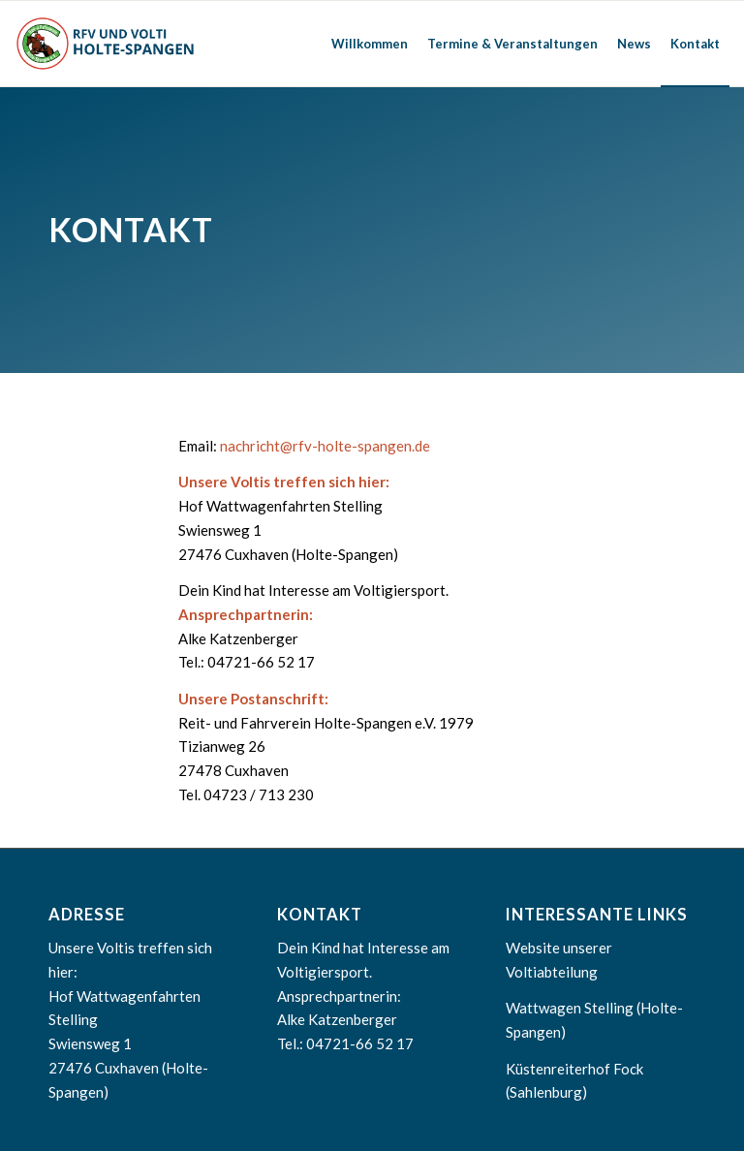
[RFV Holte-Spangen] (108, 43)
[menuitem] (370, 43)
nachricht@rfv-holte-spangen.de (325, 445)
